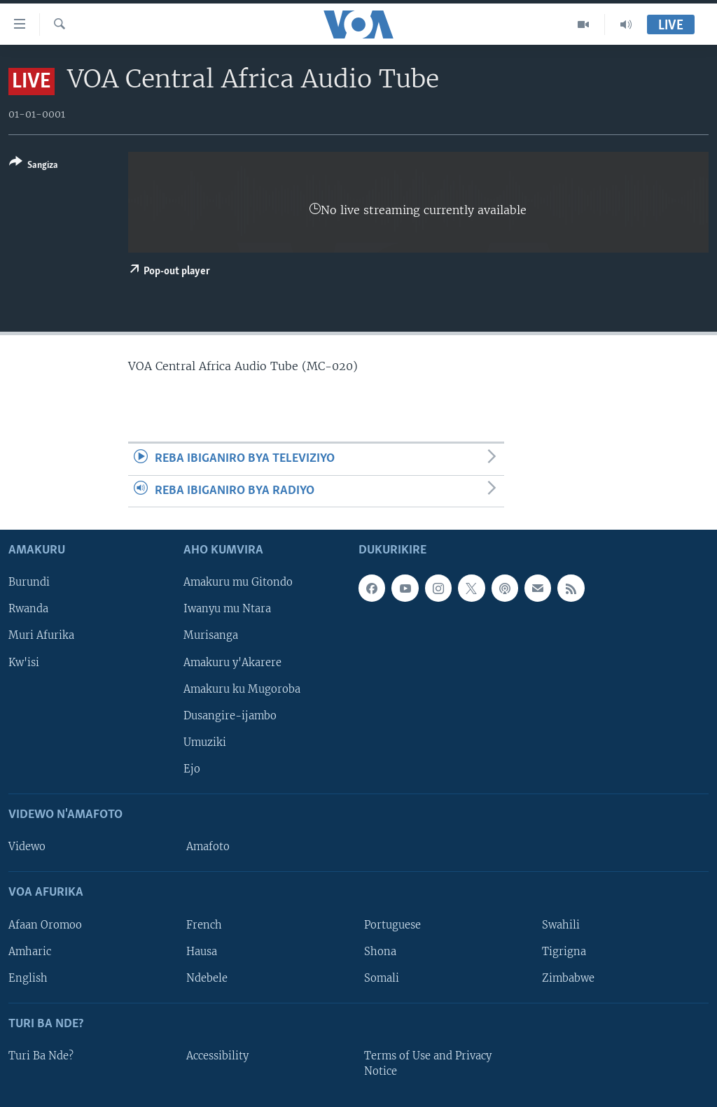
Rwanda (28, 609)
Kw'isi (23, 662)
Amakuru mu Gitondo (238, 583)
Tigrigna (564, 951)
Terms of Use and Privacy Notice (428, 1064)
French (204, 925)
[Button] (33, 166)
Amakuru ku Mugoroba (241, 689)
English (28, 978)
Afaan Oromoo (45, 925)
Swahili (561, 925)
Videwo (27, 846)
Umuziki (204, 742)
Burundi (29, 583)
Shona (380, 951)
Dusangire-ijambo (230, 716)
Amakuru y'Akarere (232, 662)
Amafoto (208, 846)
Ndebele (207, 978)
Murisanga (210, 636)
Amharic (29, 951)
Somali (381, 978)
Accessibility (217, 1056)
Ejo (191, 769)
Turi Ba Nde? (41, 1056)
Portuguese (392, 925)
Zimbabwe (568, 978)
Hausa (201, 951)
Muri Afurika (41, 636)
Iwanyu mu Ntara (227, 609)
